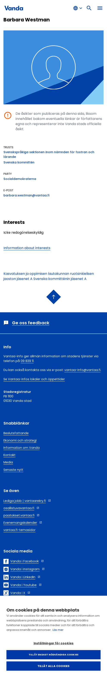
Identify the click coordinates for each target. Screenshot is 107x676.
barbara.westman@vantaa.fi (26, 195)
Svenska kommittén (18, 162)
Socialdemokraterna (19, 179)
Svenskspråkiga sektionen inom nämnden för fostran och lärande (48, 154)
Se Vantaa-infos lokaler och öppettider (34, 379)
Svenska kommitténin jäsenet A (60, 278)
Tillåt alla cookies (53, 666)
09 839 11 (27, 361)
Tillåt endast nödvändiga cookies (53, 654)
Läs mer (58, 630)
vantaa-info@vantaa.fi (82, 370)
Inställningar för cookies (54, 643)
